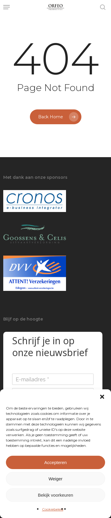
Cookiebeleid (52, 509)
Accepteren (55, 462)
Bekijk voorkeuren (55, 495)
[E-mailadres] (53, 379)
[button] (102, 397)
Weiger (55, 478)
